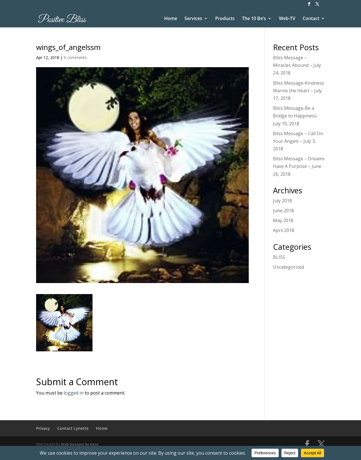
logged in (73, 393)
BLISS (279, 257)
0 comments (75, 57)
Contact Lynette (73, 428)
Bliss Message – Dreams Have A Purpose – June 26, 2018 (299, 166)
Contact (311, 18)
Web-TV (287, 18)
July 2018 (282, 201)
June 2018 (283, 210)
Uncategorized (288, 267)
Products (225, 18)
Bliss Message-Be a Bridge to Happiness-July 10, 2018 (295, 115)
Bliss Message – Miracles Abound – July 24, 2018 (297, 65)
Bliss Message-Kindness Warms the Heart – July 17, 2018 (298, 90)
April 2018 (283, 230)
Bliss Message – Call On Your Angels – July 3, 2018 (298, 141)
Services (193, 18)
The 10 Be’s (254, 18)
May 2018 (283, 220)
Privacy (43, 428)
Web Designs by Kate (79, 444)
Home (170, 18)
